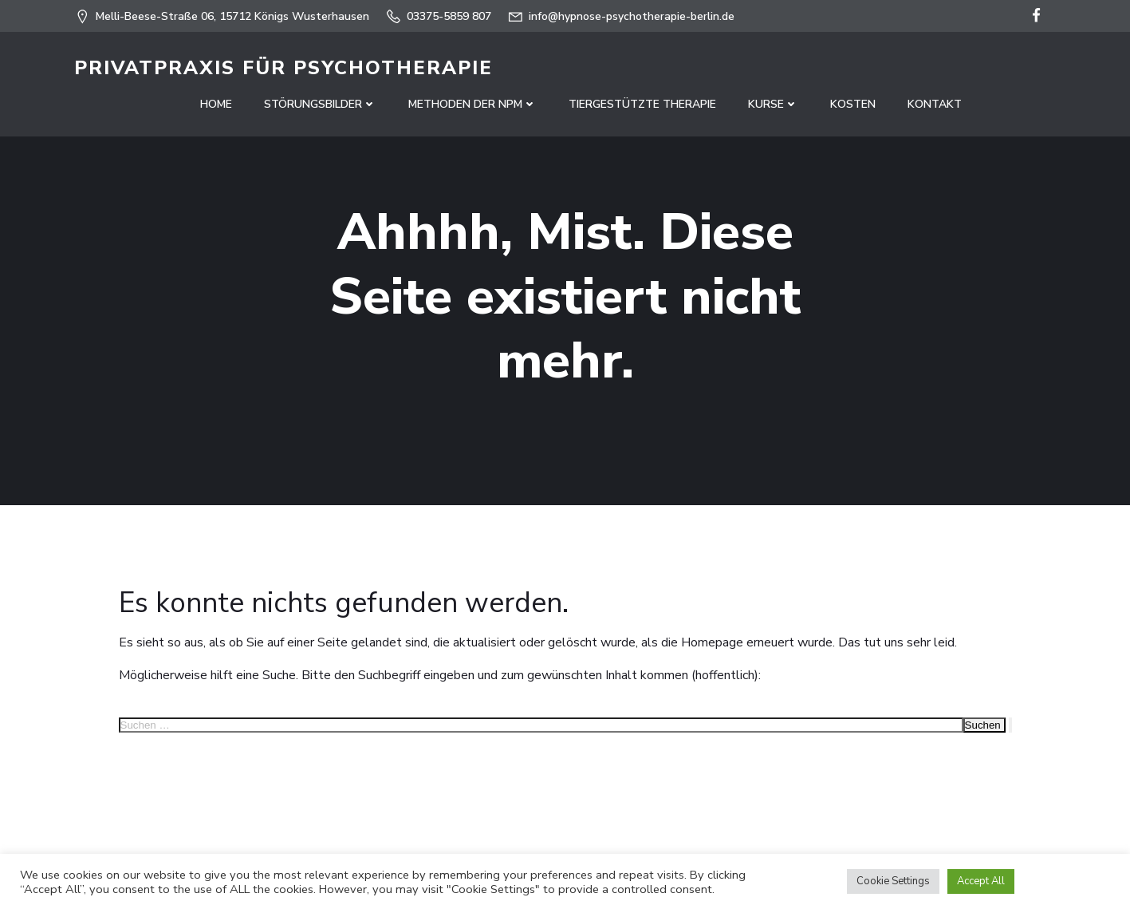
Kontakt (935, 104)
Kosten (853, 104)
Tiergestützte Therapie (642, 104)
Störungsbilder (320, 104)
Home (216, 104)
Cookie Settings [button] (893, 881)
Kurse (773, 104)
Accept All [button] (981, 881)
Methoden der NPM (472, 104)
